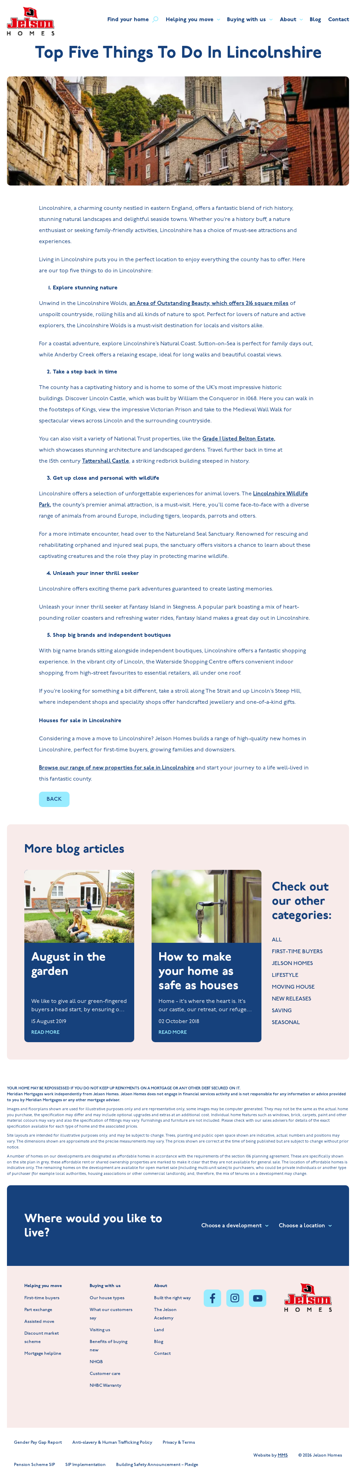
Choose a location (305, 1225)
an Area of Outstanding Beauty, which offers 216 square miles (209, 303)
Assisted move (39, 1322)
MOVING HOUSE (293, 987)
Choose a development (234, 1225)
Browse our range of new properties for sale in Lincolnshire (116, 768)
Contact (338, 19)
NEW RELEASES (291, 999)
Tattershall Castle (105, 461)
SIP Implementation (85, 1465)
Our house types (107, 1298)
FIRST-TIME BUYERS (297, 952)
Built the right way (172, 1298)
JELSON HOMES (292, 964)
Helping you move (193, 19)
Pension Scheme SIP (34, 1465)
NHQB (96, 1362)
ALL (277, 940)
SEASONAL (286, 1023)
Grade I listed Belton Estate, (238, 439)
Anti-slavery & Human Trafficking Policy (112, 1442)
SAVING (282, 1011)
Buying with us (250, 19)
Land (159, 1330)
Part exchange (38, 1310)
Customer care (105, 1374)
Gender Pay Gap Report (38, 1442)
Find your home (133, 19)
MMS (283, 1455)
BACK (54, 799)
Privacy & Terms (179, 1442)
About (291, 19)
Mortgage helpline (42, 1354)
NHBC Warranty (105, 1386)
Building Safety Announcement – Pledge (157, 1465)
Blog (315, 19)
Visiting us (100, 1330)
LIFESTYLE (285, 975)
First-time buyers (41, 1298)
